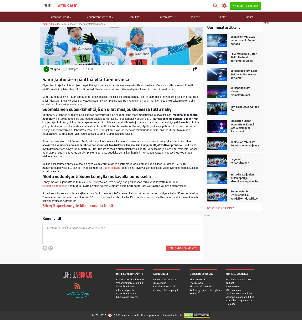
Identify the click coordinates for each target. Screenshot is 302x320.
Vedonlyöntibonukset (164, 279)
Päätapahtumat (60, 17)
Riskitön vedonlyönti (164, 286)
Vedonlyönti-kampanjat (165, 290)
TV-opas (231, 303)
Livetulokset (233, 286)
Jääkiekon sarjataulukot (239, 293)
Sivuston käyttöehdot (201, 286)
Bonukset (136, 17)
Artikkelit (54, 24)
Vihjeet (196, 17)
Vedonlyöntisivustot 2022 (129, 283)
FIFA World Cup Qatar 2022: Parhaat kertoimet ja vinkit (244, 57)
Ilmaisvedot (159, 283)
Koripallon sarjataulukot (239, 300)
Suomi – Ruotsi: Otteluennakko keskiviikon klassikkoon (245, 195)
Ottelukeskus (233, 290)
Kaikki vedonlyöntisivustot (130, 279)
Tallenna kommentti (182, 248)
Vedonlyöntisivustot (100, 17)
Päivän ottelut (167, 17)
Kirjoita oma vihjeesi (127, 297)
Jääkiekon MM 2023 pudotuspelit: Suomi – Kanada (244, 40)
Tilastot (223, 17)
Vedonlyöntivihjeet (126, 293)
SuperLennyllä (111, 167)
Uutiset (248, 17)
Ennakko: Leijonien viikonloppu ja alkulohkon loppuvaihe (244, 178)
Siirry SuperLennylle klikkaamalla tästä (77, 205)
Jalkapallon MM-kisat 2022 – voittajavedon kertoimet (244, 74)
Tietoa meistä (197, 279)
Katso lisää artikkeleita (220, 208)
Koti (45, 24)
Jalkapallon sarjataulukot (240, 297)
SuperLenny (93, 182)
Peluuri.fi (194, 293)
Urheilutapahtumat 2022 (239, 279)
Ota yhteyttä (196, 283)
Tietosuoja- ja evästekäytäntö (206, 290)
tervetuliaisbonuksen (54, 185)
